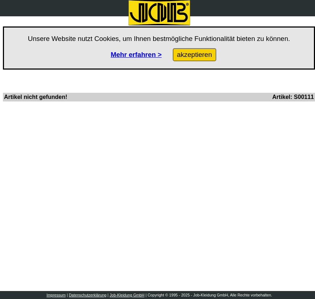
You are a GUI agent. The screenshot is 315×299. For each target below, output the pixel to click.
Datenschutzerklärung (88, 295)
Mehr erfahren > (136, 54)
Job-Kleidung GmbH (127, 295)
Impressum (56, 295)
